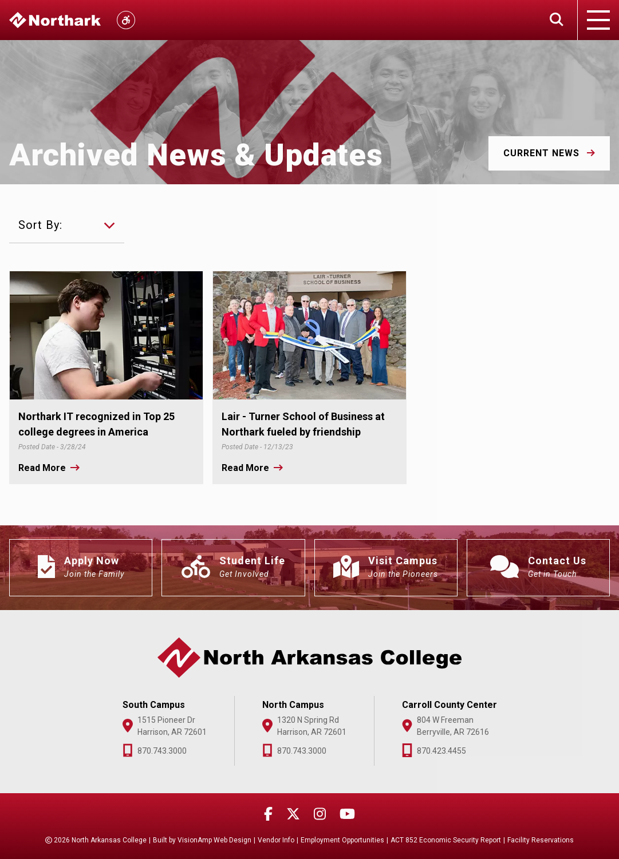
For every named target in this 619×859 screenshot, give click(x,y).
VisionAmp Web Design (214, 840)
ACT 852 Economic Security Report (446, 840)
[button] (549, 153)
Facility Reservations (540, 840)
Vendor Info (276, 840)
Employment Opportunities (342, 840)
